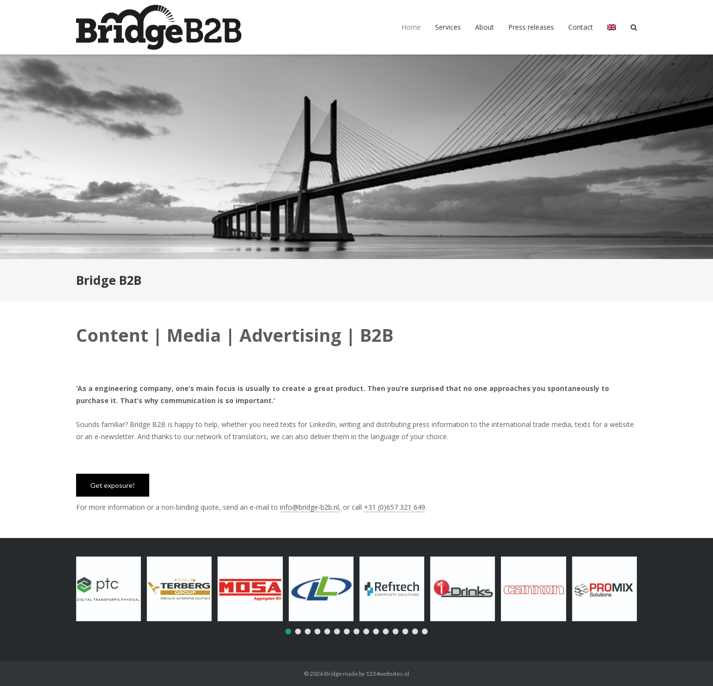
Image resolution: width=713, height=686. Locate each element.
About (484, 27)
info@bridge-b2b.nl (309, 507)
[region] (356, 157)
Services (448, 27)
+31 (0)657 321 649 (394, 507)
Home (411, 27)
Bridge (333, 673)
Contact (580, 27)
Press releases (531, 27)
